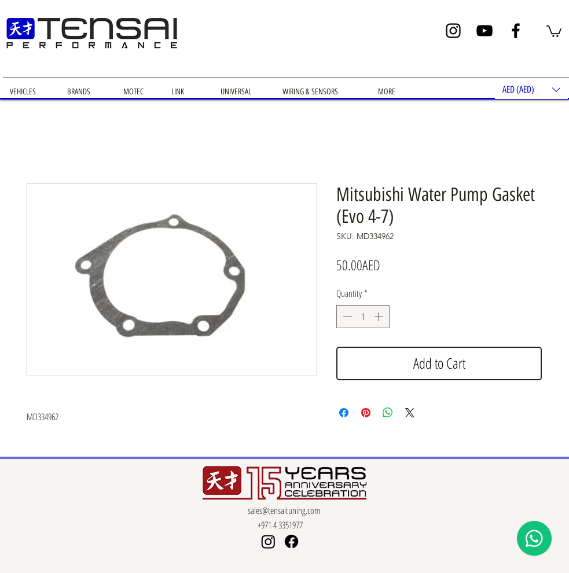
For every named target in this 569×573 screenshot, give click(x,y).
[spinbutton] (363, 317)
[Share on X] (410, 413)
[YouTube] (484, 31)
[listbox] (531, 89)
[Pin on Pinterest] (366, 413)
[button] (553, 30)
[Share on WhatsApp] (388, 413)
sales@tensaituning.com (284, 510)
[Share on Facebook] (344, 413)
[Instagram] (453, 31)
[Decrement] (346, 317)
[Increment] (380, 317)
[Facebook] (516, 31)
